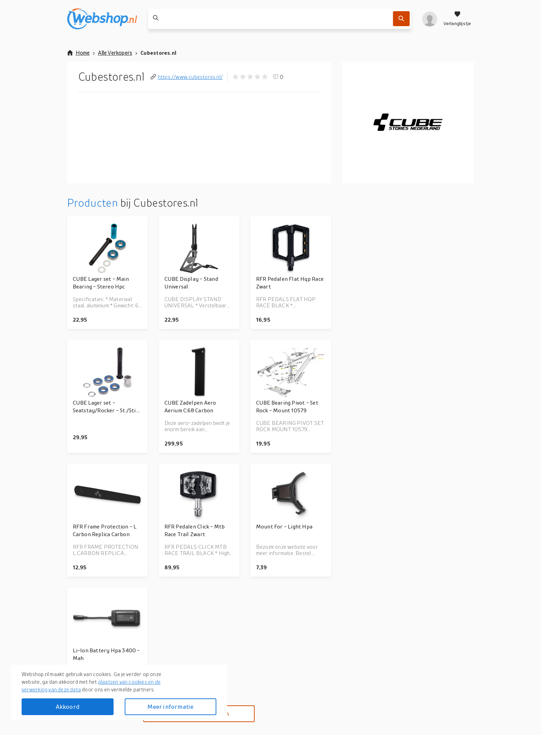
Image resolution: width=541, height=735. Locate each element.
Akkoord (67, 706)
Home (78, 53)
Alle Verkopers (115, 53)
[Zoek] (401, 18)
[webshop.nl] (102, 18)
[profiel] (429, 18)
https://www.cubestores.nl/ (186, 77)
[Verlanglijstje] (457, 18)
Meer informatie (170, 706)
